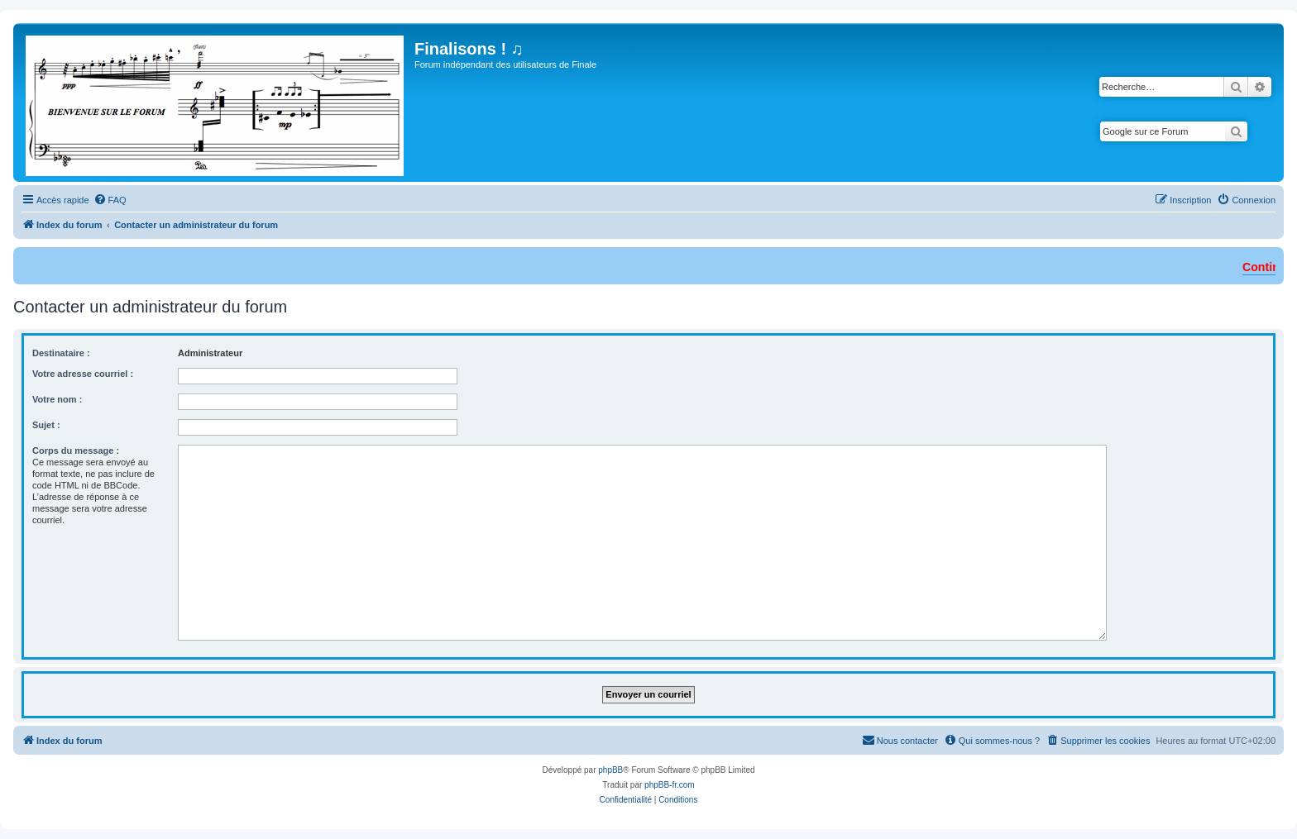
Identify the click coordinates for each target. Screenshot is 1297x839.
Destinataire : (61, 353)
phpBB (610, 770)
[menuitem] (110, 200)
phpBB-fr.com (669, 784)
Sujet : (46, 425)
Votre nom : (57, 399)
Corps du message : (75, 450)
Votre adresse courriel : (82, 374)
